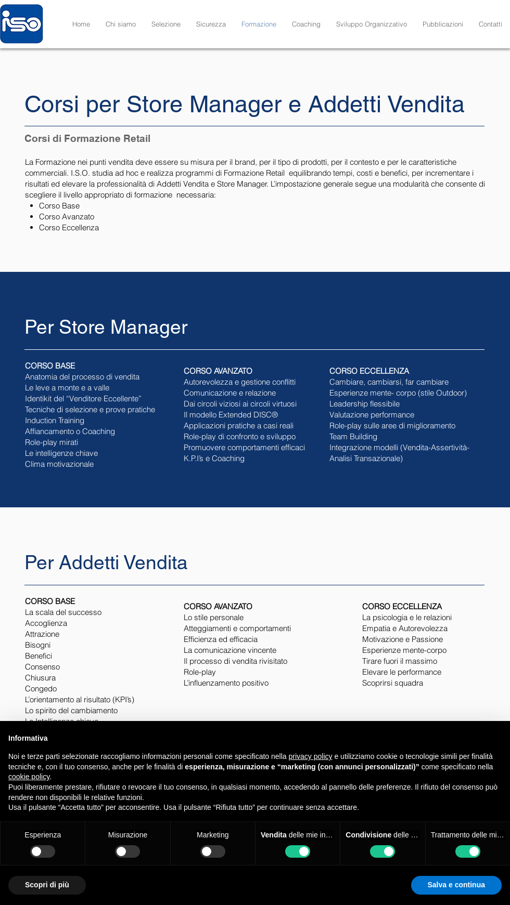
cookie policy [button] (28, 776)
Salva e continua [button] (456, 885)
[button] (166, 24)
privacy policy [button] (311, 756)
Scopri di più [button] (47, 885)
